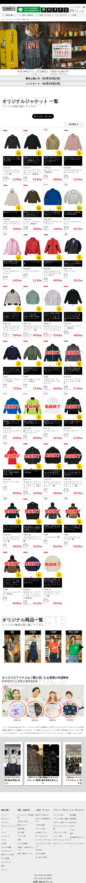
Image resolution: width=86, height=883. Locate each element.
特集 (71, 833)
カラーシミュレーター (61, 840)
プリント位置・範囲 (60, 819)
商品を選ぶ (10, 15)
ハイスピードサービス (43, 840)
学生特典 (21, 829)
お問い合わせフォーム (43, 882)
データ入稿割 (23, 843)
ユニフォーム (6, 862)
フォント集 (57, 836)
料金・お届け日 (27, 15)
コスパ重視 (5, 858)
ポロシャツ (5, 819)
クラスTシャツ (6, 851)
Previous (4, 647)
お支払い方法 (23, 821)
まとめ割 (21, 832)
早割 (19, 840)
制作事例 (73, 819)
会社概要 (73, 815)
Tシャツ (4, 815)
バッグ (3, 840)
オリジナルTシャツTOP (11, 19)
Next (81, 647)
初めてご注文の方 (42, 815)
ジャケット (5, 836)
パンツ (3, 832)
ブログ (72, 826)
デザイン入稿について (61, 822)
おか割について (41, 832)
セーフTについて (41, 836)
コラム (72, 830)
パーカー (4, 822)
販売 (3, 866)
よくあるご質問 (41, 857)
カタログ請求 (40, 853)
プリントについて (61, 15)
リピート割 (22, 836)
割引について (23, 825)
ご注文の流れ (40, 825)
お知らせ (73, 822)
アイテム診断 (6, 847)
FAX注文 (38, 850)
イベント (4, 869)
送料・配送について (25, 853)
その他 (73, 15)
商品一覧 (25, 19)
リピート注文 (40, 829)
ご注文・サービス (45, 15)
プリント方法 (58, 815)
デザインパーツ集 (60, 832)
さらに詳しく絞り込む (43, 116)
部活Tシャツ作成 (7, 855)
